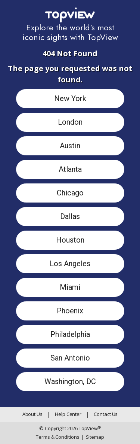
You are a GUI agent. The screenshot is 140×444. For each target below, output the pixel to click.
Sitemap (92, 437)
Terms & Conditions (58, 437)
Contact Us (106, 414)
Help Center (68, 414)
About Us (32, 414)
